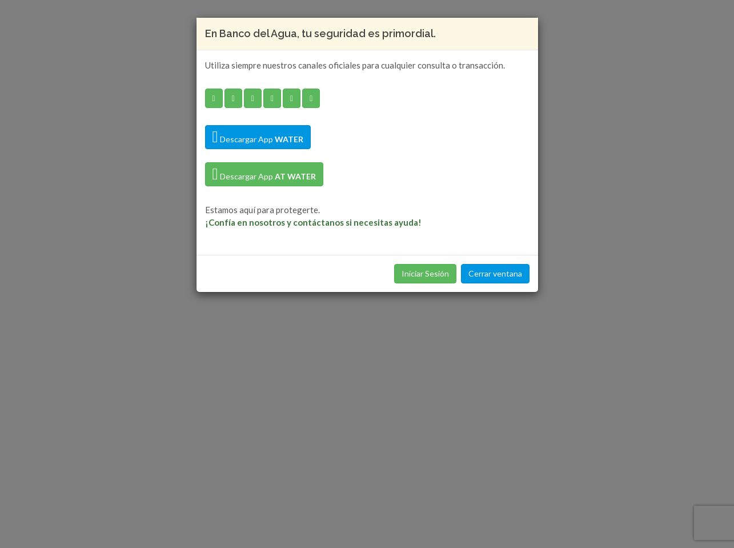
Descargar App (257, 137)
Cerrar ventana (495, 273)
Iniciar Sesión (425, 273)
